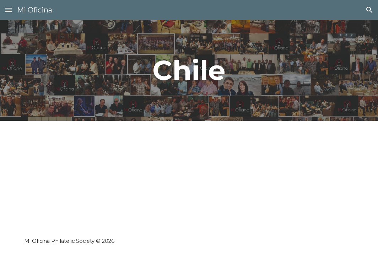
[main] (189, 70)
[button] (8, 10)
